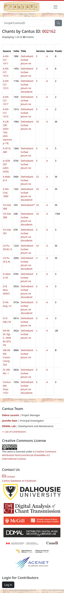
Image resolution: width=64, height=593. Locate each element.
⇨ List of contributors (14, 431)
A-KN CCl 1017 (6, 100)
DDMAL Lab (9, 426)
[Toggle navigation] (55, 6)
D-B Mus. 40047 (6, 290)
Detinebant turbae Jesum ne (27, 60)
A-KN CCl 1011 (6, 60)
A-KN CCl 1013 (6, 84)
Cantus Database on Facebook (19, 480)
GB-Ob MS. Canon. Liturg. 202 (7, 357)
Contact (8, 476)
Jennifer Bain (10, 420)
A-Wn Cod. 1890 (6, 192)
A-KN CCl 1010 (6, 113)
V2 (37, 121)
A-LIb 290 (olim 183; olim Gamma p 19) (7, 132)
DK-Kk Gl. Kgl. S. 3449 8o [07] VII (7, 338)
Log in (8, 585)
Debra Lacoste (10, 415)
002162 (49, 31)
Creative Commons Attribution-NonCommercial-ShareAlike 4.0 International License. (29, 455)
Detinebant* (28, 205)
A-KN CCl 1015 (6, 72)
